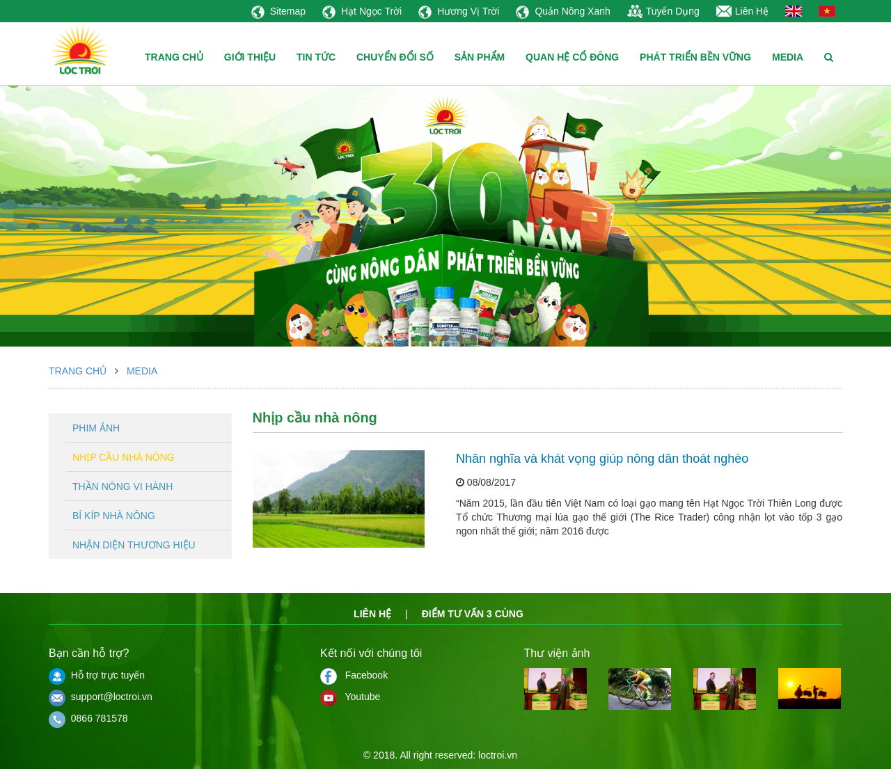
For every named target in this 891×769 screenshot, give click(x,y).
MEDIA (787, 57)
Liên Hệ (742, 11)
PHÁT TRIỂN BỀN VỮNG (695, 57)
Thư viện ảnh (557, 653)
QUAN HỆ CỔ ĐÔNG (572, 57)
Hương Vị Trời (458, 11)
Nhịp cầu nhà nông (123, 457)
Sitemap (278, 11)
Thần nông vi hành (122, 486)
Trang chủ (78, 370)
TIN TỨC (316, 57)
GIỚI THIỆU (250, 57)
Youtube (350, 696)
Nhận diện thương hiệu (134, 544)
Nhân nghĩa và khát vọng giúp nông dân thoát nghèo (602, 459)
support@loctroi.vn (100, 696)
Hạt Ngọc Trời (362, 11)
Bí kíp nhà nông (113, 515)
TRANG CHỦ (174, 57)
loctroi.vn (497, 755)
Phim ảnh (96, 428)
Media (142, 370)
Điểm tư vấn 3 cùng (472, 613)
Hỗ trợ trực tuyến (97, 675)
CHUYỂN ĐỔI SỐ (395, 57)
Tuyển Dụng (663, 11)
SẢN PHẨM (480, 57)
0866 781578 (88, 718)
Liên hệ (372, 613)
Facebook (354, 675)
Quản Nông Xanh (563, 11)
